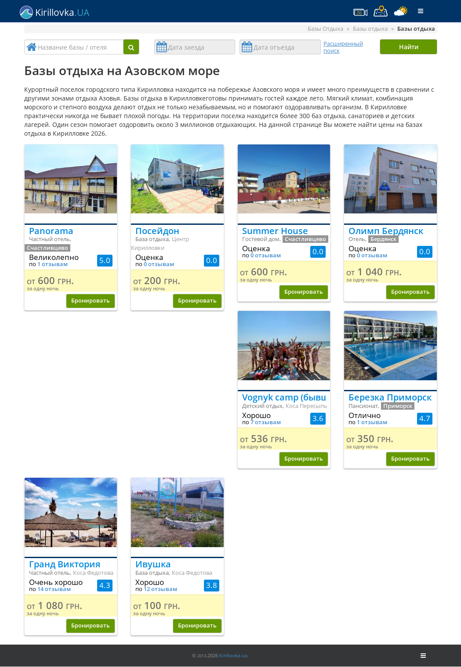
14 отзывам (54, 589)
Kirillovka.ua (233, 655)
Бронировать (90, 300)
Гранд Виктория (64, 564)
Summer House (275, 231)
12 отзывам (160, 589)
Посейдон (157, 231)
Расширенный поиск (343, 47)
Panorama (51, 231)
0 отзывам (159, 264)
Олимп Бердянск (385, 231)
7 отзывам (265, 422)
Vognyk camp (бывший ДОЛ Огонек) (284, 397)
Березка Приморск (390, 397)
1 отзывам (52, 264)
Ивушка (153, 564)
